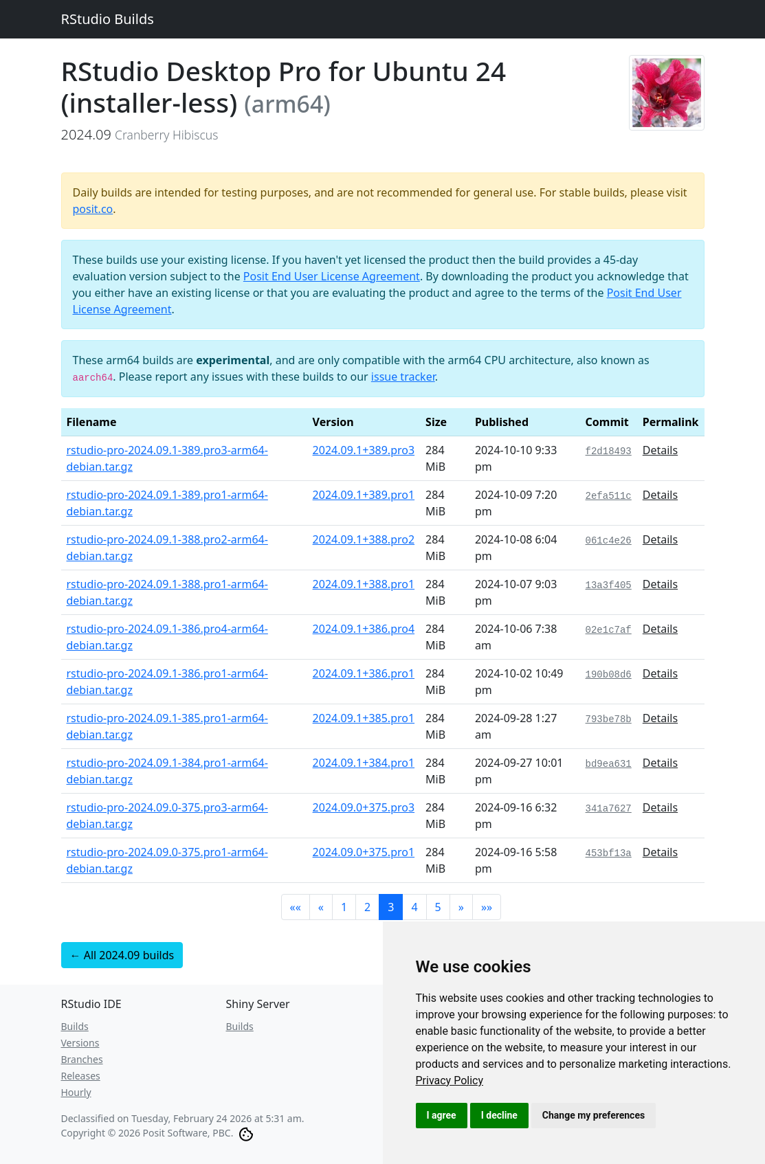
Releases (80, 1075)
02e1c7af (609, 630)
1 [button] (344, 907)
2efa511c (609, 496)
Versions (80, 1042)
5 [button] (438, 907)
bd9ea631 (609, 764)
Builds (75, 1026)
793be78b (609, 719)
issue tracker (403, 376)
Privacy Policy (450, 1080)
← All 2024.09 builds (122, 955)
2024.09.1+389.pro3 (364, 450)
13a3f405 (609, 585)
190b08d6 (609, 674)
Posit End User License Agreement (331, 276)
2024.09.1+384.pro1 (364, 762)
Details (660, 450)
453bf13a (609, 853)
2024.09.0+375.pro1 (364, 852)
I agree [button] (441, 1115)
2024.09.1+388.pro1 (364, 584)
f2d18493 (609, 451)
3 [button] (391, 907)
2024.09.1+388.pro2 (364, 539)
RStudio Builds (107, 19)
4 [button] (414, 907)
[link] (450, 1080)
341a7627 (609, 808)
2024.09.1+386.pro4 (364, 628)
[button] (295, 907)
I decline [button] (499, 1115)
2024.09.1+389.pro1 (364, 494)
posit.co (93, 208)
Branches (82, 1059)
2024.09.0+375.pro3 (364, 807)
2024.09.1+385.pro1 (364, 718)
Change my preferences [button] (593, 1115)
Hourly (76, 1092)
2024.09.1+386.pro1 (364, 673)
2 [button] (367, 907)
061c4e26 (609, 540)
